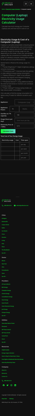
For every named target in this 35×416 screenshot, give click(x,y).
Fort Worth (4, 231)
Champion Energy (6, 290)
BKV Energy (5, 287)
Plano (3, 246)
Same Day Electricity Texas (8, 362)
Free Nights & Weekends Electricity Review (12, 359)
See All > (4, 253)
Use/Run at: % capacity (7, 115)
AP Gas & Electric (6, 284)
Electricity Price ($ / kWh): (7, 126)
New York (4, 264)
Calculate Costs (8, 131)
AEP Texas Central (6, 329)
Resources (4, 373)
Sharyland (4, 326)
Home (3, 9)
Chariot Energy (5, 293)
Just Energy (5, 309)
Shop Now (4, 398)
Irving (3, 240)
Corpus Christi (5, 224)
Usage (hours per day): (7, 120)
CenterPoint (5, 336)
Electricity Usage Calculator (13, 9)
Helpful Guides (5, 350)
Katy (3, 243)
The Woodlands (6, 250)
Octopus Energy (6, 312)
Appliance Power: (4, 109)
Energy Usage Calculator (8, 353)
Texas (3, 273)
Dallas (3, 228)
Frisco (3, 234)
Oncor (3, 339)
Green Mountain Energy (8, 306)
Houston (4, 237)
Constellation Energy (7, 296)
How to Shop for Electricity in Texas (11, 356)
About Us (4, 370)
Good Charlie (5, 303)
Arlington (4, 218)
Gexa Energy (5, 300)
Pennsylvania (5, 270)
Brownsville (5, 221)
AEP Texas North (6, 332)
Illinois (3, 260)
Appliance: (4, 102)
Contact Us (4, 376)
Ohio (3, 267)
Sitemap (11, 398)
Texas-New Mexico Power (8, 323)
